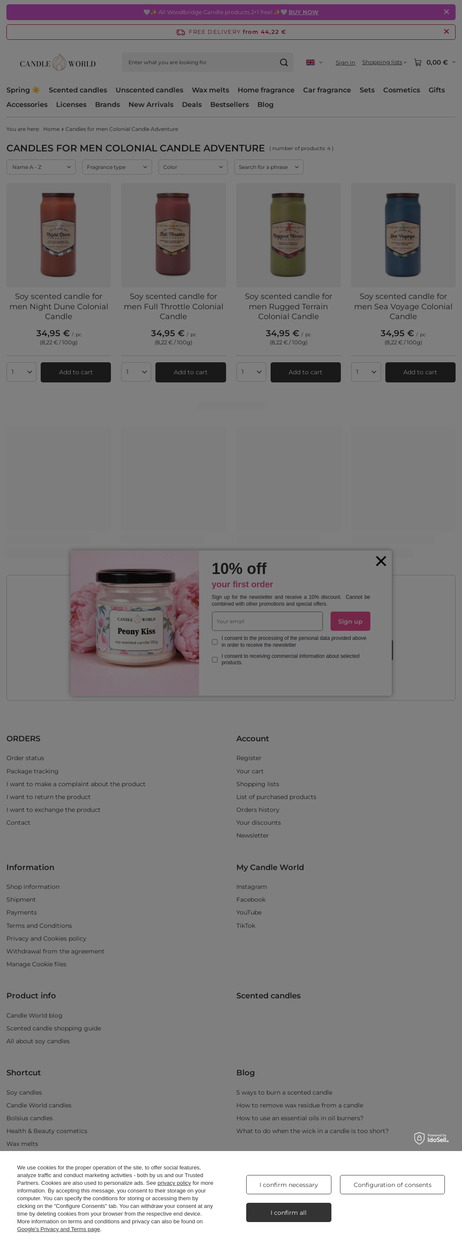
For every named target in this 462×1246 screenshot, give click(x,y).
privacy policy (174, 1183)
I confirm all (289, 1212)
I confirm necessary (288, 1185)
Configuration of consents (393, 1185)
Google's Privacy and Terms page (58, 1229)
